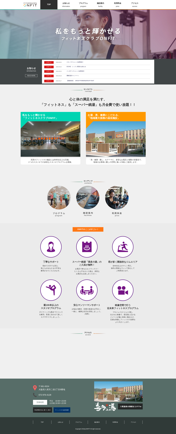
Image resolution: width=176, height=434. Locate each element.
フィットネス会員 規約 (62, 410)
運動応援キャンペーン (73, 75)
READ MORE (31, 75)
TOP (49, 4)
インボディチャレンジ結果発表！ (76, 71)
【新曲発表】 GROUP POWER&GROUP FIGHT (80, 80)
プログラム (83, 5)
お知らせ (66, 5)
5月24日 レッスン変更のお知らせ (76, 66)
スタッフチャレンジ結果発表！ (75, 62)
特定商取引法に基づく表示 (42, 410)
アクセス (134, 5)
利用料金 (117, 5)
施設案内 (100, 5)
